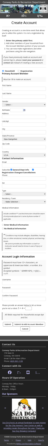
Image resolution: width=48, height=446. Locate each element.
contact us (8, 62)
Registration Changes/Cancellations (19, 172)
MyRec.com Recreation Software (28, 444)
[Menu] (40, 15)
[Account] (24, 15)
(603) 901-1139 (16, 361)
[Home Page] (8, 15)
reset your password (31, 60)
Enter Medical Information (16, 225)
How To (41, 440)
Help (29, 440)
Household (10, 71)
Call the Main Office (17, 358)
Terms (6, 440)
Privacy (18, 440)
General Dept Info (21, 170)
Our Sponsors (9, 393)
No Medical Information (15, 228)
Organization (26, 71)
